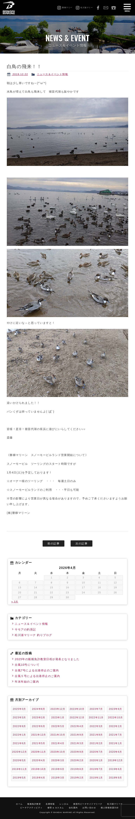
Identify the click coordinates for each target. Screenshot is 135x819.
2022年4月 (77, 726)
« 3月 (14, 601)
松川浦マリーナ (115, 804)
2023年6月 (115, 709)
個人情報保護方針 (110, 808)
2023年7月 (96, 709)
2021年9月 (77, 734)
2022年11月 (96, 717)
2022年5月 (58, 726)
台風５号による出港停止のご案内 (37, 676)
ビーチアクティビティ (31, 808)
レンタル (64, 804)
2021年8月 (96, 734)
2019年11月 (19, 769)
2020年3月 (58, 760)
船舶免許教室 (34, 804)
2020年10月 (57, 752)
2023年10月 (77, 709)
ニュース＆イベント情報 (52, 74)
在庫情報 (50, 804)
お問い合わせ (106, 8)
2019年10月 (38, 769)
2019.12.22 (20, 74)
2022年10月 (115, 717)
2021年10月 (57, 734)
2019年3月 (58, 777)
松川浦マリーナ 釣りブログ (33, 635)
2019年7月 (96, 769)
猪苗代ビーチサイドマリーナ (88, 804)
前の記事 (53, 543)
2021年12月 (38, 734)
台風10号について (27, 664)
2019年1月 (96, 777)
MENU (127, 8)
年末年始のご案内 (27, 681)
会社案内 (73, 808)
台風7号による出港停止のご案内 (37, 670)
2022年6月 (38, 726)
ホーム (19, 804)
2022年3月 (96, 726)
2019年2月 (77, 777)
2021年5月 (38, 743)
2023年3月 (19, 717)
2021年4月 (58, 743)
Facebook (98, 8)
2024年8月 (38, 709)
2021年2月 (96, 743)
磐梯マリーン (12, 8)
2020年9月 (77, 752)
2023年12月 (57, 709)
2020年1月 (96, 760)
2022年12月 (77, 717)
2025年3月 (19, 709)
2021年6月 (19, 743)
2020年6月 (115, 752)
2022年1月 (19, 734)
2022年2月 (115, 726)
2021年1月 (115, 743)
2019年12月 (115, 760)
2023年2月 (38, 717)
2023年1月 (58, 717)
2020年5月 (19, 760)
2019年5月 (19, 777)
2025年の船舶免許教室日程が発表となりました (47, 659)
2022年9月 (19, 726)
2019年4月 (38, 777)
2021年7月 (115, 734)
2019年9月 (58, 769)
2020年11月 (38, 752)
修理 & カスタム (55, 808)
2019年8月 (77, 769)
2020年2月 (77, 760)
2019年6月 (115, 769)
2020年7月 (96, 752)
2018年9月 (115, 777)
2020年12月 (19, 752)
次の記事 (81, 543)
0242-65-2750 (113, 8)
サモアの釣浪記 (25, 629)
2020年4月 (38, 760)
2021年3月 (77, 743)
